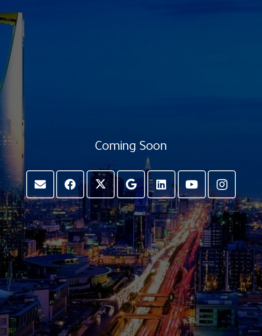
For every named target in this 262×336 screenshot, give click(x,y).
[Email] (40, 184)
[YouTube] (192, 184)
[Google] (131, 184)
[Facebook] (70, 184)
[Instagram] (222, 184)
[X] (101, 184)
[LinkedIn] (161, 184)
